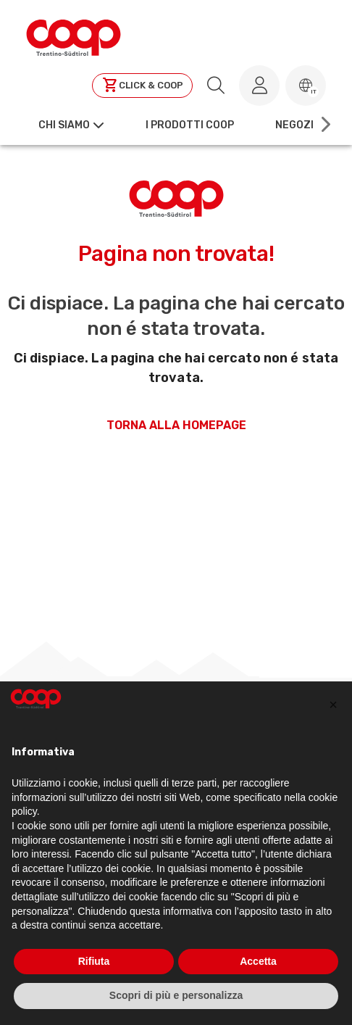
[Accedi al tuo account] (259, 85)
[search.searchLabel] (215, 85)
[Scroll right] (324, 125)
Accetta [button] (258, 961)
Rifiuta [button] (94, 961)
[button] (305, 85)
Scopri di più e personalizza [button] (176, 995)
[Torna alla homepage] (73, 35)
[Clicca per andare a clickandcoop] (142, 85)
